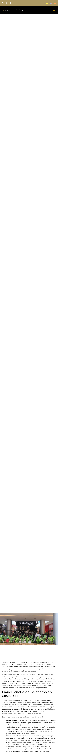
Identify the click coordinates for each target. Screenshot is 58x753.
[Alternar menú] (54, 10)
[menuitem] (47, 3)
